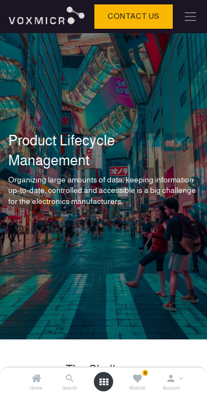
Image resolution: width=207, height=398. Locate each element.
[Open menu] (103, 382)
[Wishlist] (137, 379)
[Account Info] (171, 379)
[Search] (70, 379)
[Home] (36, 379)
